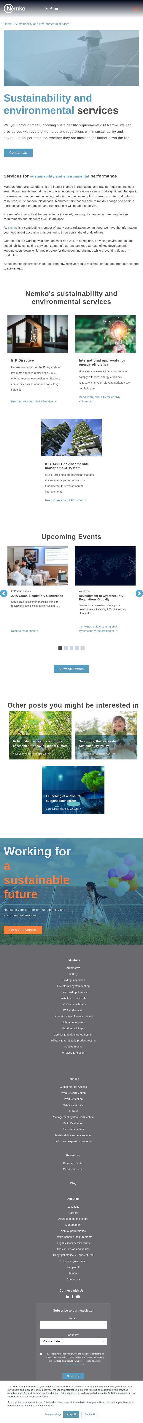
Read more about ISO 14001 (63, 499)
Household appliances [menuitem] (73, 993)
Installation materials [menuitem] (73, 999)
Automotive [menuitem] (73, 969)
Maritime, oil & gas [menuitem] (73, 1029)
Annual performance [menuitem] (73, 1233)
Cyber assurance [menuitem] (73, 1106)
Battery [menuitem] (73, 975)
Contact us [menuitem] (73, 1281)
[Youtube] (56, 8)
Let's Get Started (22, 931)
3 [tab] (71, 647)
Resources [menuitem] (73, 1157)
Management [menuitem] (73, 1227)
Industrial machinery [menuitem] (73, 1005)
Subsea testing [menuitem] (73, 1047)
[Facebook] (51, 8)
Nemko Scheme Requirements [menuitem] (73, 1239)
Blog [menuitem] (73, 1185)
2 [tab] (66, 647)
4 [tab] (77, 647)
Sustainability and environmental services (42, 24)
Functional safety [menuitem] (73, 1130)
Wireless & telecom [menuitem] (73, 1054)
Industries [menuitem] (73, 961)
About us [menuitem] (73, 1201)
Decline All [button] (90, 1414)
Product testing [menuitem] (73, 1100)
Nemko (13, 227)
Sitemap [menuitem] (73, 1275)
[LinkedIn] (46, 8)
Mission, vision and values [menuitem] (73, 1251)
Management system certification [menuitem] (73, 1118)
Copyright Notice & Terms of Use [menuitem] (73, 1257)
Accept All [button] (71, 1414)
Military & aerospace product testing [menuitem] (73, 1041)
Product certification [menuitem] (73, 1094)
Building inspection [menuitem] (73, 981)
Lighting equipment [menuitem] (73, 1023)
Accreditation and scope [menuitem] (73, 1221)
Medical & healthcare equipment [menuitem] (73, 1035)
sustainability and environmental (64, 176)
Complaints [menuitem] (73, 1269)
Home (8, 24)
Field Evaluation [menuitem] (73, 1124)
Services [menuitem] (73, 1080)
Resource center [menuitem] (73, 1165)
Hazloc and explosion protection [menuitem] (73, 1143)
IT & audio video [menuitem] (73, 1011)
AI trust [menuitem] (73, 1112)
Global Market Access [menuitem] (73, 1088)
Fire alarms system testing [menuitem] (73, 987)
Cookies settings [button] (53, 1414)
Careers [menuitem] (73, 1215)
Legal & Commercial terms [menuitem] (73, 1245)
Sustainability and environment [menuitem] (73, 1136)
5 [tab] (83, 647)
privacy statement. (74, 1367)
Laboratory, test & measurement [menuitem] (73, 1017)
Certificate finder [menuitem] (73, 1171)
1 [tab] (60, 647)
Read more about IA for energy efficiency (105, 396)
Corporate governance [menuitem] (73, 1263)
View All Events (71, 668)
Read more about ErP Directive (30, 400)
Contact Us (18, 153)
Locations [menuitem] (73, 1209)
